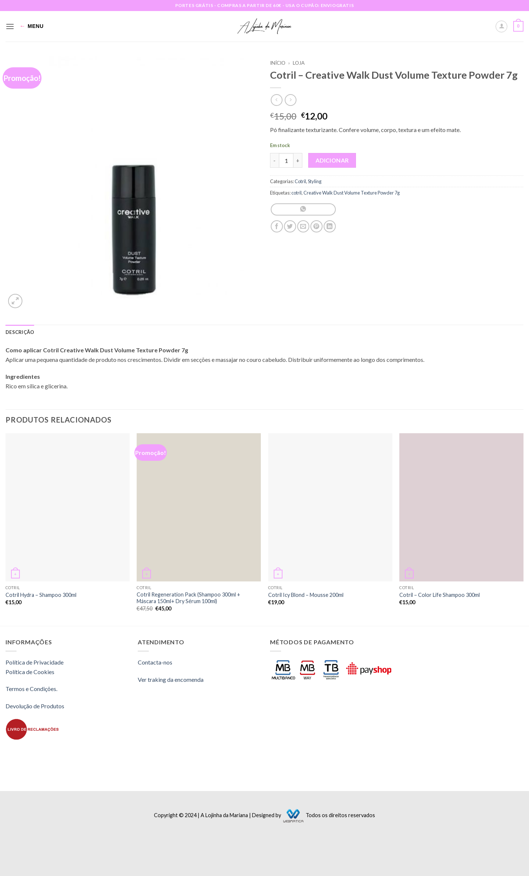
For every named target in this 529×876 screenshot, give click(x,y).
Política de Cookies (30, 671)
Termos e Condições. (31, 688)
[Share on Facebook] (277, 226)
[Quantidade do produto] (286, 160)
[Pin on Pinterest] (316, 226)
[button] (10, 26)
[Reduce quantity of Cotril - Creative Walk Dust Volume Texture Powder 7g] (274, 160)
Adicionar (332, 160)
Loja (299, 63)
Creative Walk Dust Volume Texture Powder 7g (351, 193)
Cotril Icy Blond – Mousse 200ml (305, 595)
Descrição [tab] (20, 332)
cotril (296, 193)
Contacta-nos (155, 662)
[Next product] (276, 100)
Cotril (300, 181)
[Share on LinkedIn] (330, 226)
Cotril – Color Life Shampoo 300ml (439, 595)
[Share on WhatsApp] (303, 209)
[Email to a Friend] (303, 226)
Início (277, 63)
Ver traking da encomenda (171, 679)
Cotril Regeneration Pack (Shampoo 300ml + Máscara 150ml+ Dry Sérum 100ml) (188, 598)
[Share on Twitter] (290, 226)
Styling (314, 181)
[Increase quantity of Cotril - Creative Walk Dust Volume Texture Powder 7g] (298, 160)
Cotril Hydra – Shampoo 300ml (41, 595)
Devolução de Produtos (35, 705)
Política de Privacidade (35, 662)
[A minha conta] (501, 26)
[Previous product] (290, 100)
